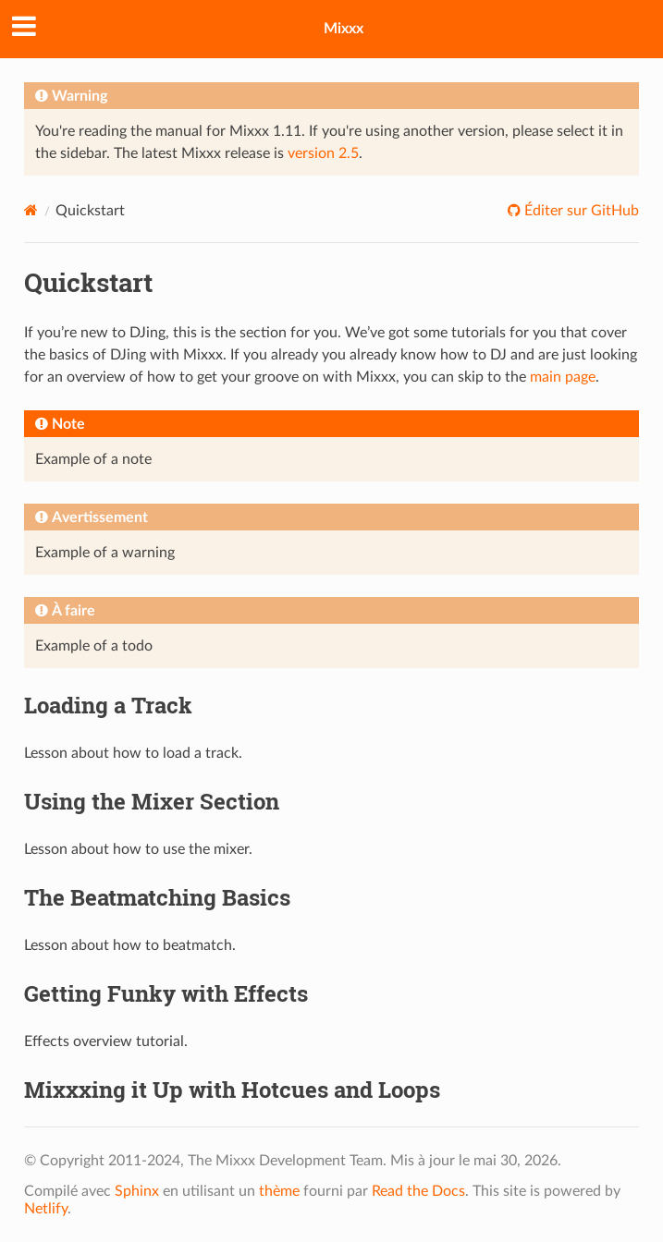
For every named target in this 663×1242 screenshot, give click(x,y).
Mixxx (343, 28)
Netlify (46, 1208)
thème (279, 1191)
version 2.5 (323, 153)
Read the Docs (418, 1191)
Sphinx (137, 1191)
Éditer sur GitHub (580, 210)
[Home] (31, 210)
